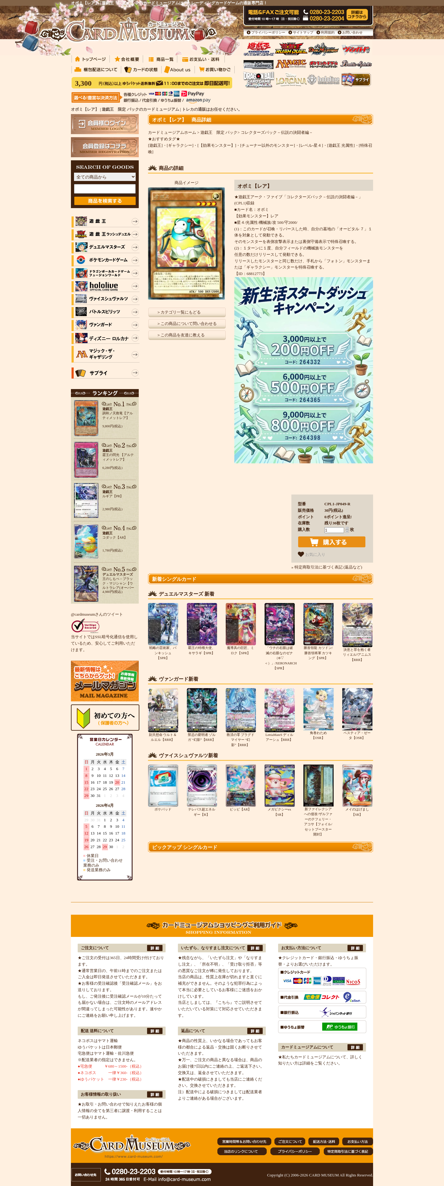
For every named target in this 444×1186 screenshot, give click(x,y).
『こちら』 (224, 1002)
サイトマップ (303, 32)
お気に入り (311, 554)
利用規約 (328, 32)
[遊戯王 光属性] (341, 145)
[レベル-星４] (311, 145)
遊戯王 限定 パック (218, 132)
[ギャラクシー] (180, 145)
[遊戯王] (155, 145)
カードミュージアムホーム (172, 132)
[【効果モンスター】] (216, 145)
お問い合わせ (352, 32)
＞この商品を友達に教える (181, 335)
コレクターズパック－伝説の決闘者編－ (277, 132)
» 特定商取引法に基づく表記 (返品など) (326, 567)
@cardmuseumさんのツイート (97, 614)
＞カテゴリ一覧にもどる (179, 312)
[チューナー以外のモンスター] (267, 145)
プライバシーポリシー (268, 32)
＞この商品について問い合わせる (187, 323)
